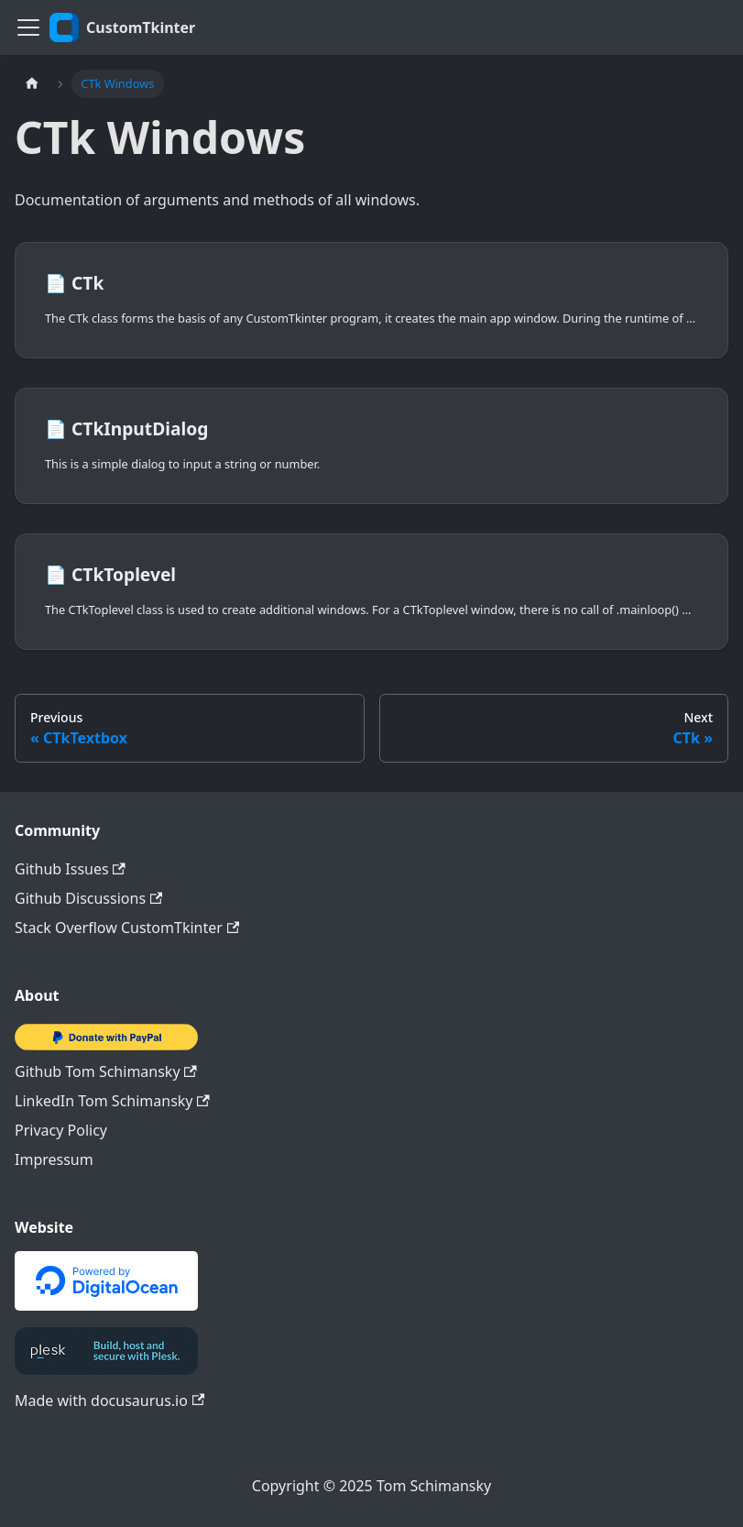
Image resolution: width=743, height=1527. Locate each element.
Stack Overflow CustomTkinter (127, 927)
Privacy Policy (61, 1130)
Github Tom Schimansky (106, 1071)
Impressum (54, 1159)
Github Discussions (88, 898)
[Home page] (32, 84)
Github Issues (70, 869)
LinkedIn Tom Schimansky (112, 1101)
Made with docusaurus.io (109, 1400)
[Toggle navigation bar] (28, 27)
